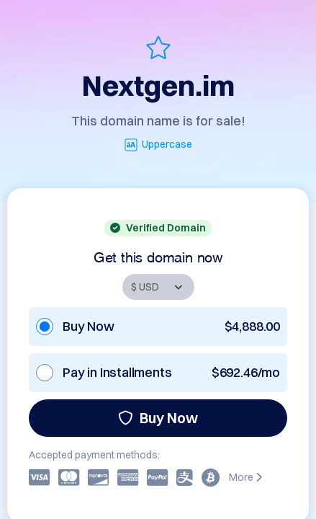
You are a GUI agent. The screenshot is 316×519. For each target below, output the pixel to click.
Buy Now (158, 418)
